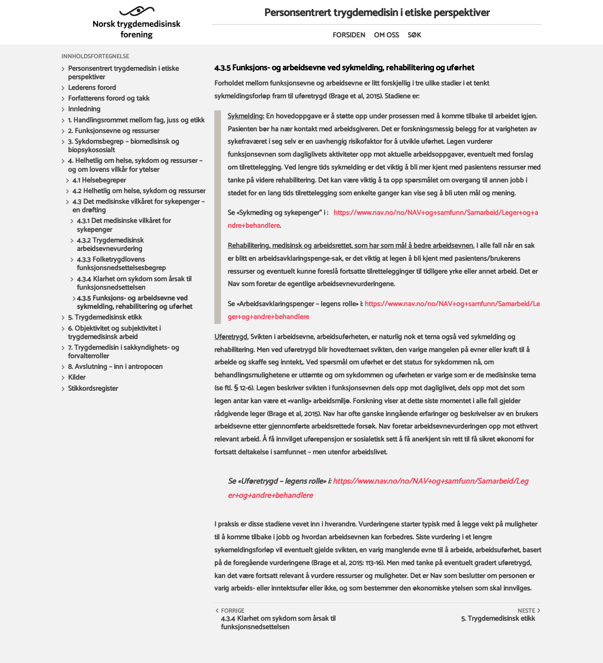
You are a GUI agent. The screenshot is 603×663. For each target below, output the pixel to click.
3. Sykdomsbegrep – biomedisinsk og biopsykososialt (123, 145)
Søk (414, 35)
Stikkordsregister (93, 388)
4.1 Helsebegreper (99, 180)
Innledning (84, 109)
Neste (526, 610)
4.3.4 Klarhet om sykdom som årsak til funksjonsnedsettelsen (134, 283)
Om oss (386, 35)
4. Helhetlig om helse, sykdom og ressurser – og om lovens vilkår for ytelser (135, 165)
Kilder (76, 377)
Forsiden (349, 35)
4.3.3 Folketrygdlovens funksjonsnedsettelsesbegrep (121, 263)
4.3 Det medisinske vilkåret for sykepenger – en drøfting (138, 206)
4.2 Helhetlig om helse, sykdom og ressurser (138, 191)
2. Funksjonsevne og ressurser (113, 131)
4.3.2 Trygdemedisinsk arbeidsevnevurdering (110, 244)
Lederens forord (92, 88)
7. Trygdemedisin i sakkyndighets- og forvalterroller (123, 352)
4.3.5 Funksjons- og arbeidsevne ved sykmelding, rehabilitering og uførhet (135, 302)
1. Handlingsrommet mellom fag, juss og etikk (136, 120)
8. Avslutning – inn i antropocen (115, 367)
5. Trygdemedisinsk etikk (105, 317)
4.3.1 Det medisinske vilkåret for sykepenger (124, 225)
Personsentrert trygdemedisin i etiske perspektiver (123, 73)
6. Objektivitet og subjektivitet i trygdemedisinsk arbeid (114, 332)
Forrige (232, 610)
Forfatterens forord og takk (108, 98)
